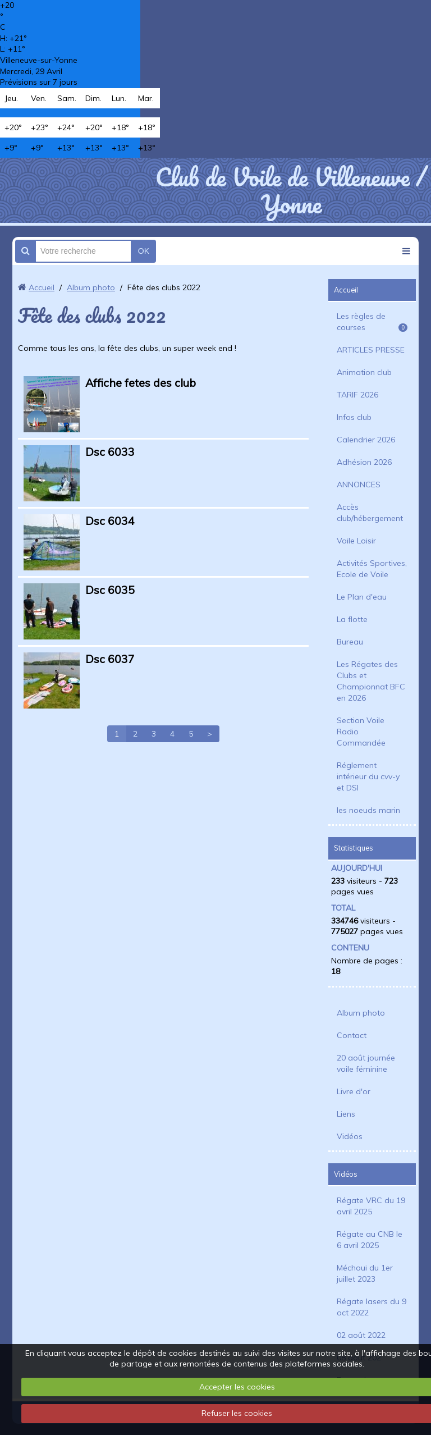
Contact (351, 1035)
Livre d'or (353, 1091)
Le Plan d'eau (362, 597)
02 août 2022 (361, 1335)
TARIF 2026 (357, 395)
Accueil (41, 287)
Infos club (354, 417)
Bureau (350, 642)
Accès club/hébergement (370, 512)
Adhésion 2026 (364, 462)
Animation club (364, 372)
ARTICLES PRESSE (371, 350)
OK (143, 250)
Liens (346, 1114)
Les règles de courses (372, 321)
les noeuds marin (368, 810)
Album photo (91, 287)
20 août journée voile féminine (366, 1063)
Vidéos (350, 1136)
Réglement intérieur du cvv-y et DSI (368, 776)
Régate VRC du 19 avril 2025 (371, 1206)
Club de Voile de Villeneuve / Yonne (291, 190)
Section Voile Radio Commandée (361, 731)
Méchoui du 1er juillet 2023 (365, 1273)
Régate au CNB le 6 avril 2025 (369, 1239)
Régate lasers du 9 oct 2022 (371, 1307)
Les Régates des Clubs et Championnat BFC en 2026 (371, 681)
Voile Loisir (356, 541)
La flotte (352, 619)
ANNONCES (358, 484)
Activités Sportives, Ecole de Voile (372, 568)
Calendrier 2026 (366, 440)
